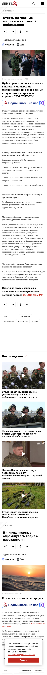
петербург (38, 670)
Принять (23, 660)
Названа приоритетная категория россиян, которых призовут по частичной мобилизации (21, 434)
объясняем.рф (23, 321)
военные (35, 321)
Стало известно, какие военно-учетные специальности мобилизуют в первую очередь (20, 395)
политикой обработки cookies (21, 655)
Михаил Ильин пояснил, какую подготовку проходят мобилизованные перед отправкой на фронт (22, 474)
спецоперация (9, 321)
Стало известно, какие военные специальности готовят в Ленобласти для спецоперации (20, 515)
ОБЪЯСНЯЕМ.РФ (33, 295)
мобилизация (25, 316)
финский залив (26, 670)
